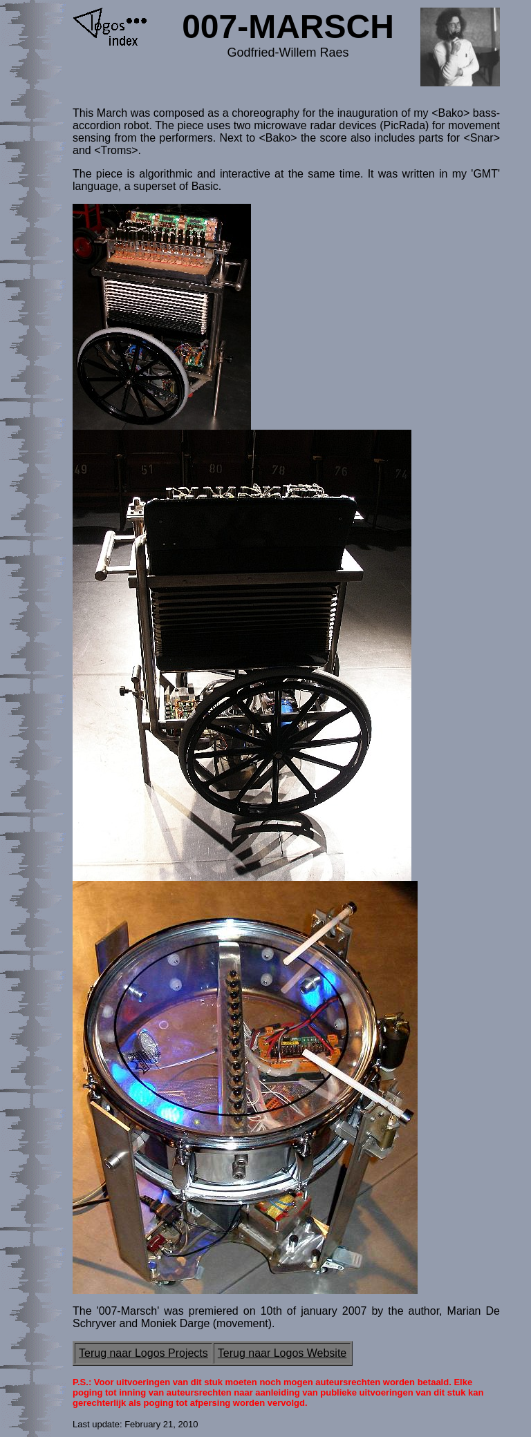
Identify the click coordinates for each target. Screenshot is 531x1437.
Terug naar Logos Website (282, 1353)
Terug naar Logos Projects (143, 1353)
